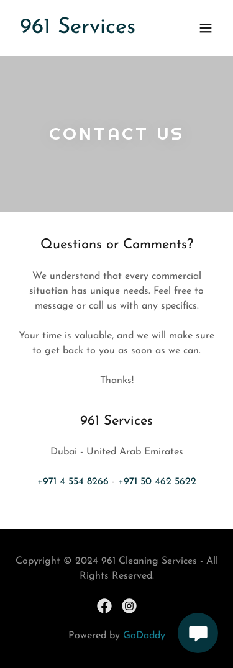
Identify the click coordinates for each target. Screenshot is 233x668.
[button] (205, 28)
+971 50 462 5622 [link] (157, 482)
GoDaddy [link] (144, 636)
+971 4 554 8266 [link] (73, 482)
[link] (77, 30)
